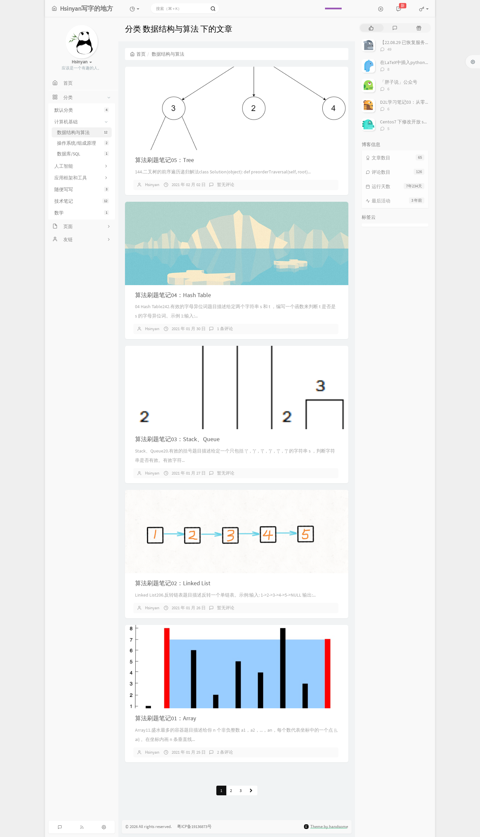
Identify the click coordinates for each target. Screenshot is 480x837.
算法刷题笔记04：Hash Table (173, 295)
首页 (138, 54)
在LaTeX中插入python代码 (407, 62)
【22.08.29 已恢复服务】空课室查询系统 (421, 42)
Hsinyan (152, 184)
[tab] (371, 27)
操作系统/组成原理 (83, 143)
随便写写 (81, 189)
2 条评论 (225, 752)
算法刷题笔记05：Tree (164, 160)
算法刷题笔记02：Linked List (172, 583)
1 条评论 (225, 328)
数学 (81, 213)
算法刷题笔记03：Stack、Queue (177, 439)
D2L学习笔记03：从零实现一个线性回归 (421, 102)
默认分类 (81, 110)
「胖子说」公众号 (398, 82)
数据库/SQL (83, 154)
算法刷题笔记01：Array (165, 718)
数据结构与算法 (83, 132)
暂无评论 (225, 184)
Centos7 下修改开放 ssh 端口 (409, 122)
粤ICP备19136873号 (192, 827)
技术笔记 (81, 201)
